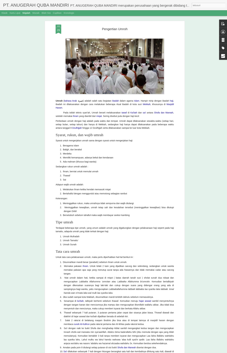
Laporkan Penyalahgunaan (144, 351)
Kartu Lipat (15, 13)
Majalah (26, 13)
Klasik (4, 13)
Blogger (130, 351)
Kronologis (69, 13)
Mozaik (35, 13)
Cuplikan (57, 13)
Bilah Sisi (46, 13)
